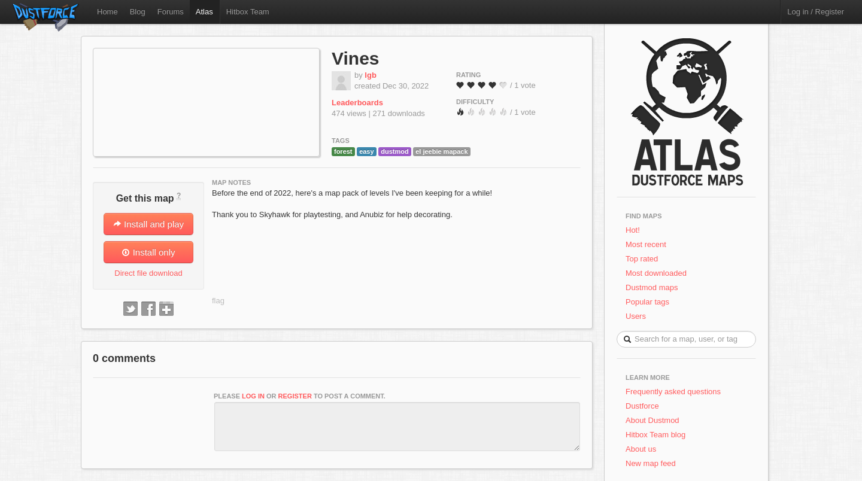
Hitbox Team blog (655, 434)
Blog (137, 11)
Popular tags (647, 301)
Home (107, 11)
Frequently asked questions (673, 391)
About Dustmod (652, 420)
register (295, 396)
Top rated (642, 258)
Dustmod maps (652, 287)
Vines (356, 58)
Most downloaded (656, 273)
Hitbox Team (247, 11)
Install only (148, 252)
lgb (371, 75)
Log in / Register (815, 11)
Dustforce (642, 405)
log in (253, 396)
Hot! (633, 230)
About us (641, 449)
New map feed (653, 463)
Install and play (148, 224)
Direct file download (148, 273)
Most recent (646, 244)
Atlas (204, 11)
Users (636, 316)
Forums (170, 11)
